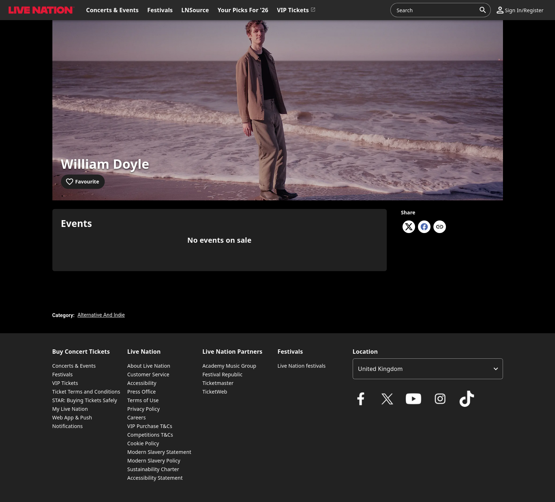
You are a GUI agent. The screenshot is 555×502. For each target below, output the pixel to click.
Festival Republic (222, 374)
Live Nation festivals (301, 365)
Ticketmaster (218, 383)
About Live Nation (148, 365)
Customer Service (148, 374)
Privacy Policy (143, 408)
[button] (520, 10)
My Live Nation (70, 408)
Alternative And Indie (101, 315)
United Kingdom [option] (380, 369)
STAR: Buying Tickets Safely (84, 400)
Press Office (141, 391)
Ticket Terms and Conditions (86, 391)
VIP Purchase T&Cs (149, 426)
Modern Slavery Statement (159, 451)
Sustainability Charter (153, 469)
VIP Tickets (65, 383)
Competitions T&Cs (150, 434)
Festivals (62, 374)
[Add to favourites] (83, 182)
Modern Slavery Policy (153, 460)
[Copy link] (439, 227)
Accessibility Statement (155, 477)
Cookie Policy (143, 443)
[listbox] (428, 369)
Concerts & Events (74, 365)
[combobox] (436, 10)
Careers (136, 417)
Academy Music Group (229, 365)
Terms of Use (143, 400)
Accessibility (141, 383)
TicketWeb (214, 391)
